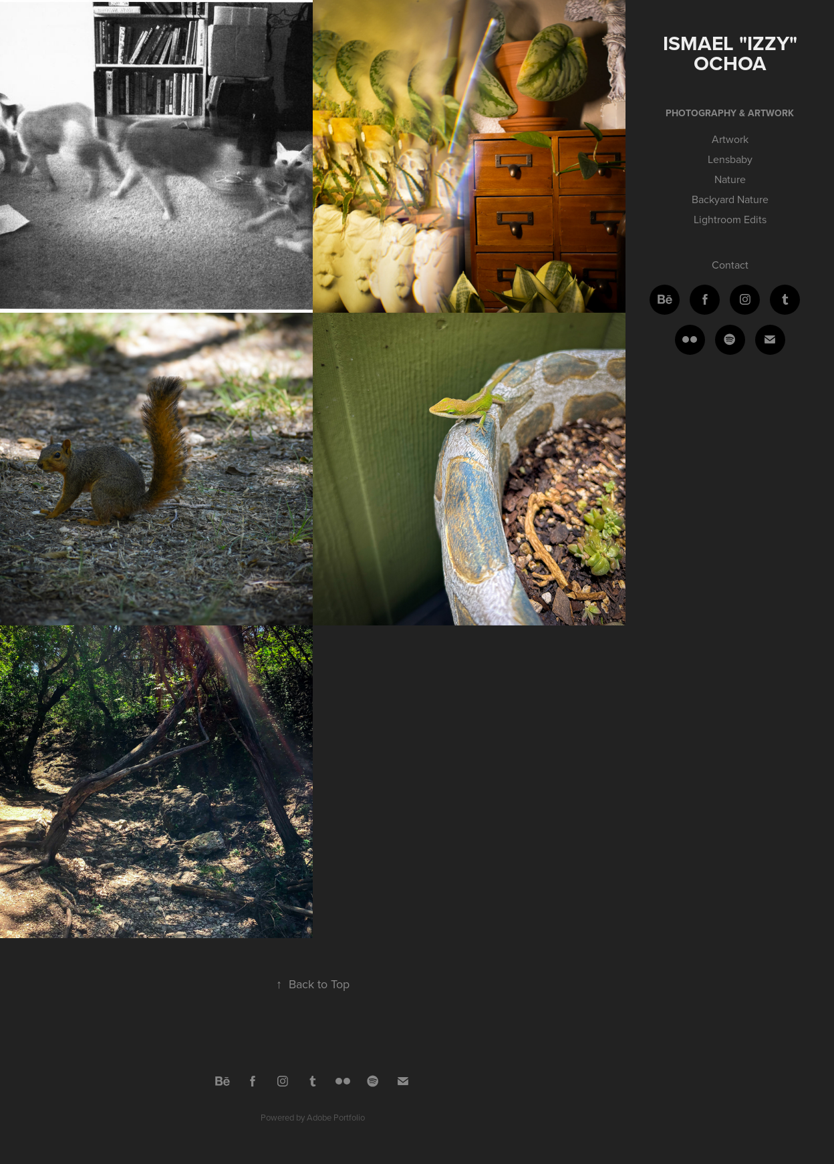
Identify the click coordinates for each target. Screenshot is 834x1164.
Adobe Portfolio (336, 1117)
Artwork (730, 139)
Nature (730, 179)
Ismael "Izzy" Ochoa (733, 53)
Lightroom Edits (730, 219)
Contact (730, 264)
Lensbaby (730, 159)
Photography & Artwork (730, 113)
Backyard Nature (730, 199)
